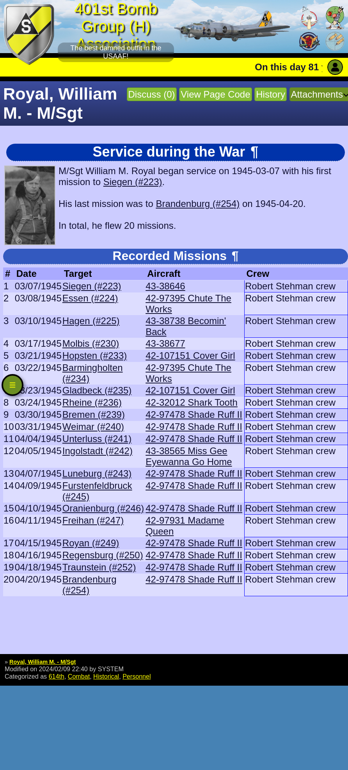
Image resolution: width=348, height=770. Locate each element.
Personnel (137, 676)
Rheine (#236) (92, 402)
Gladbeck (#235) (96, 390)
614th (56, 676)
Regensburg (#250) (102, 555)
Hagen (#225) (91, 320)
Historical (106, 676)
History (270, 94)
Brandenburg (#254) (198, 203)
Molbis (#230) (90, 343)
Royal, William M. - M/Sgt (42, 662)
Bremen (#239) (93, 414)
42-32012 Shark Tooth (192, 402)
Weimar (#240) (93, 426)
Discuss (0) (151, 94)
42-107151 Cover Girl (190, 355)
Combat (79, 676)
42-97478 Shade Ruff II (194, 414)
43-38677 (165, 343)
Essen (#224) (90, 298)
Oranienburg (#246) (103, 508)
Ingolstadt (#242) (97, 451)
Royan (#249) (90, 543)
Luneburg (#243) (96, 473)
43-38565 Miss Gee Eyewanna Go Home (189, 456)
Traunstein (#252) (99, 567)
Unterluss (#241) (96, 438)
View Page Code (215, 94)
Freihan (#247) (93, 520)
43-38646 (165, 286)
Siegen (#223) (132, 181)
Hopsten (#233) (94, 355)
